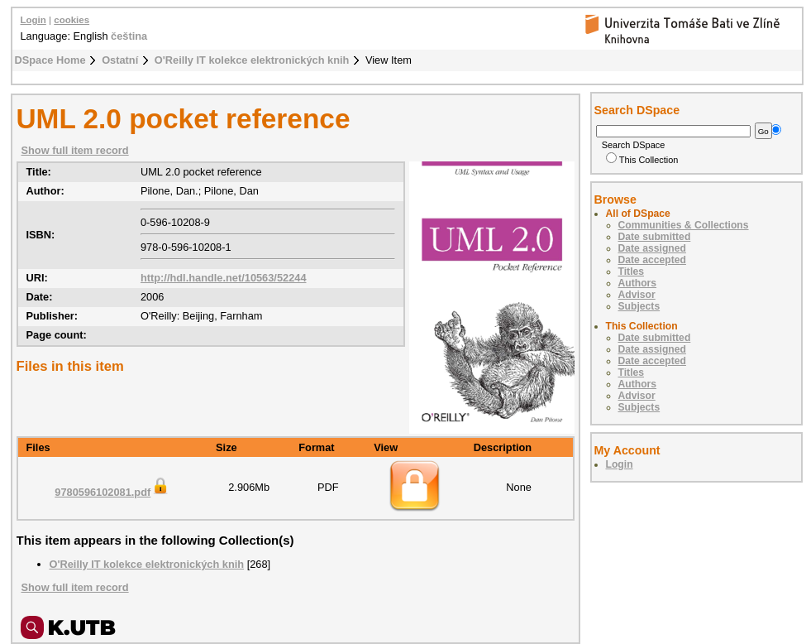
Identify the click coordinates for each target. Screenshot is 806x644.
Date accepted (652, 260)
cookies (71, 20)
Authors (637, 283)
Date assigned (652, 248)
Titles (631, 271)
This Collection (642, 160)
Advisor (637, 294)
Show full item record (75, 150)
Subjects (639, 306)
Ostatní (120, 60)
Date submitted (654, 237)
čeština (129, 36)
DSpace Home (50, 60)
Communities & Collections (683, 225)
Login (33, 20)
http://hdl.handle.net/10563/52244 (224, 278)
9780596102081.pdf (112, 492)
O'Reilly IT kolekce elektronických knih (252, 60)
